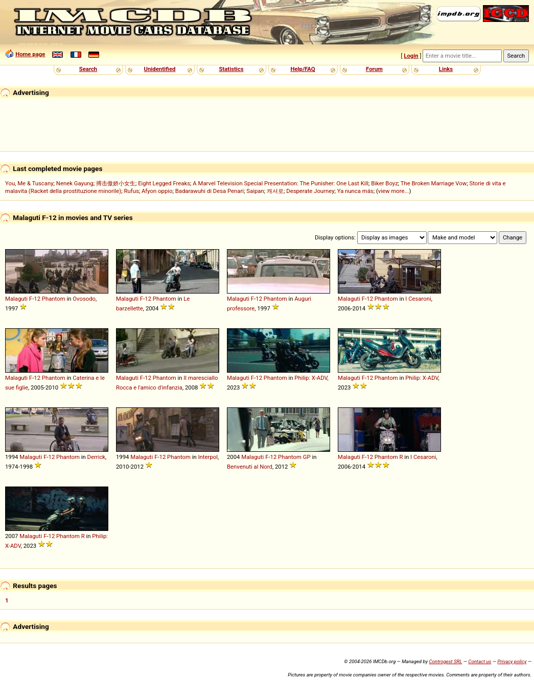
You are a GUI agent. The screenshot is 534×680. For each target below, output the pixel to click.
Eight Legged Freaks (164, 183)
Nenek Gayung (75, 183)
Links (446, 68)
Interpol (208, 456)
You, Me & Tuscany (29, 183)
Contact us (479, 661)
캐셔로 (275, 191)
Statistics (231, 68)
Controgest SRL (445, 661)
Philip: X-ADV (310, 377)
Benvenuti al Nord (249, 466)
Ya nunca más (355, 191)
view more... (393, 191)
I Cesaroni (418, 298)
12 (37, 298)
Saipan (255, 191)
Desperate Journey (310, 191)
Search (88, 68)
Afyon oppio (157, 191)
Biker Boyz (384, 183)
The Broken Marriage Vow (434, 183)
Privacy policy (511, 661)
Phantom (53, 298)
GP (307, 456)
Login (411, 55)
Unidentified (160, 68)
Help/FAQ (302, 68)
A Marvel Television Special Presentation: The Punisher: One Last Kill (280, 183)
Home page (30, 54)
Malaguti (16, 298)
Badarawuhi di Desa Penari (209, 191)
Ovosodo (84, 298)
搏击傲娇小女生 (115, 183)
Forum (374, 68)
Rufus (131, 191)
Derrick (96, 456)
